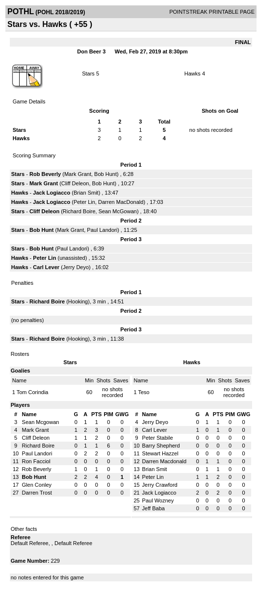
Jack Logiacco (51, 193)
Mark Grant (77, 174)
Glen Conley (37, 485)
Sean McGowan (118, 211)
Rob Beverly (45, 174)
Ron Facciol (36, 461)
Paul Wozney (158, 500)
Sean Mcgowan (40, 422)
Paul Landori (102, 230)
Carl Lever (46, 267)
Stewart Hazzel (160, 453)
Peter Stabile (157, 438)
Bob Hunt (105, 174)
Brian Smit (86, 193)
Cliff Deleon (75, 183)
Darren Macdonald (164, 461)
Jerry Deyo (76, 267)
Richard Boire (79, 211)
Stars (88, 73)
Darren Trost (37, 493)
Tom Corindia (33, 392)
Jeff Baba (153, 508)
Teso (143, 392)
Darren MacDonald (120, 202)
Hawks (192, 73)
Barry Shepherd (161, 446)
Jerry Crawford (160, 485)
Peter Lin (84, 202)
